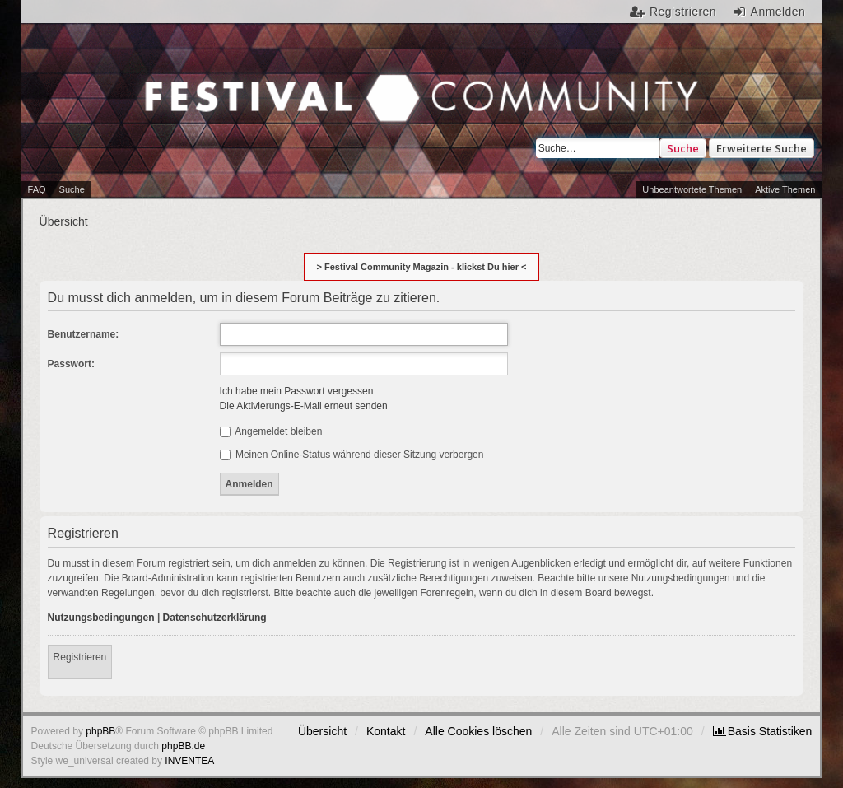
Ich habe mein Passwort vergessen (297, 391)
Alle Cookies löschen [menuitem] (478, 731)
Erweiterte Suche (761, 148)
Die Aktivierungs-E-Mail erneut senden (304, 406)
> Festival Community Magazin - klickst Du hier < (422, 267)
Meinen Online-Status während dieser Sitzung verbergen (352, 454)
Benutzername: (83, 334)
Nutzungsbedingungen (101, 617)
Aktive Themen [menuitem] (785, 189)
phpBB (100, 731)
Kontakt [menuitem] (385, 731)
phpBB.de (183, 746)
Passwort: (71, 364)
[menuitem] (763, 731)
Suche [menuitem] (72, 189)
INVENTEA (189, 761)
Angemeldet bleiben (271, 431)
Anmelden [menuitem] (778, 11)
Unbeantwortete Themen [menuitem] (692, 189)
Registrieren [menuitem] (683, 11)
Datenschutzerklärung (215, 617)
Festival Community (208, 110)
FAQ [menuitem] (37, 189)
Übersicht (322, 731)
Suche (683, 148)
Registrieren (80, 657)
